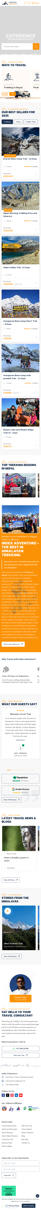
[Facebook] (3, 1095)
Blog (23, 1136)
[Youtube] (20, 1095)
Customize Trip (7, 1139)
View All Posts (11, 880)
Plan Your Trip (20, 1055)
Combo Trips (31, 122)
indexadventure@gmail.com (15, 1081)
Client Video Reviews (10, 1136)
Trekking (7, 122)
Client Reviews (7, 1133)
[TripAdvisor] (20, 778)
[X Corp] (7, 1095)
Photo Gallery (7, 1146)
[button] (36, 46)
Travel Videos (26, 1129)
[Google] (20, 789)
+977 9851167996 (11, 1085)
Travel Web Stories (9, 1126)
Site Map (24, 1139)
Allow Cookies (28, 1206)
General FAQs (7, 1143)
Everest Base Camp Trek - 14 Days (20, 159)
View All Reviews (12, 800)
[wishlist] (25, 3)
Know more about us (13, 644)
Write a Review (27, 1133)
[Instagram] (12, 1095)
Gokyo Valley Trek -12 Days (16, 267)
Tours (18, 122)
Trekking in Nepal (13, 87)
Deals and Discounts (9, 1129)
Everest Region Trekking (16, 493)
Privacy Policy (12, 1206)
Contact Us (25, 1143)
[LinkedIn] (16, 1095)
